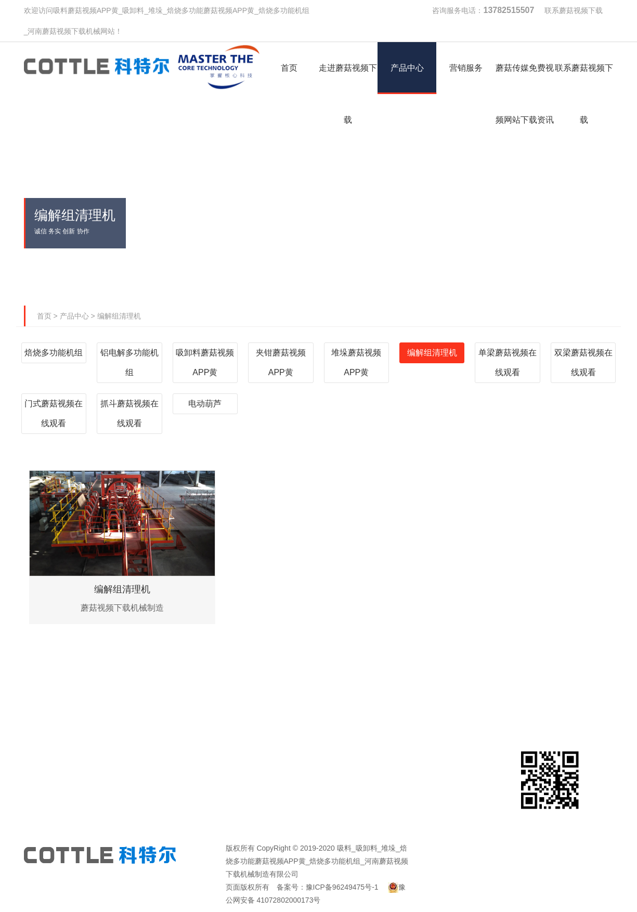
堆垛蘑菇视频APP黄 (356, 362)
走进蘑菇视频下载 (167, 675)
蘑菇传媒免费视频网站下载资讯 (469, 691)
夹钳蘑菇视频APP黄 (281, 362)
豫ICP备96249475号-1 (342, 887)
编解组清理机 (119, 316)
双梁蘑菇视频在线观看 (583, 362)
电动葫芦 (205, 403)
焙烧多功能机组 (53, 352)
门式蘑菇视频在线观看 (53, 413)
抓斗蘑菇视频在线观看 (129, 413)
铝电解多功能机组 (129, 362)
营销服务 (368, 675)
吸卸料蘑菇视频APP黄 (205, 362)
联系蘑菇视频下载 (573, 10)
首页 (44, 316)
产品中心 (74, 316)
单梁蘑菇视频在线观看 (507, 362)
